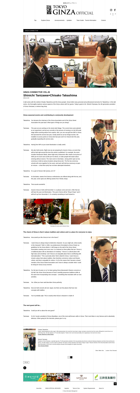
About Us (101, 388)
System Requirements (89, 388)
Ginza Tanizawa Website (43, 345)
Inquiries (66, 388)
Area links (38, 388)
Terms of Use (76, 388)
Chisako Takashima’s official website (46, 334)
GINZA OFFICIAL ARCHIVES (53, 388)
